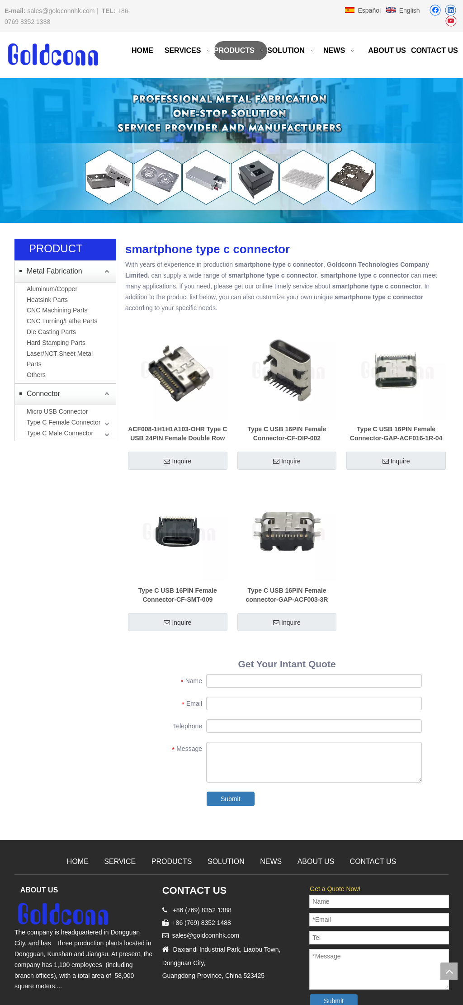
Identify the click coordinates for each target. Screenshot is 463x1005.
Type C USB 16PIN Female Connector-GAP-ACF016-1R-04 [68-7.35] (396, 434)
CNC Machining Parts (57, 310)
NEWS (271, 861)
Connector (43, 393)
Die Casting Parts (51, 331)
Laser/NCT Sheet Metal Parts (60, 359)
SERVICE (120, 861)
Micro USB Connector (57, 411)
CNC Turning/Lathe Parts (62, 321)
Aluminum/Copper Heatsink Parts (52, 294)
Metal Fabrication (54, 271)
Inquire (177, 461)
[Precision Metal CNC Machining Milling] (231, 150)
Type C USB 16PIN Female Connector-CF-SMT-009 (177, 595)
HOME (78, 861)
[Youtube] (450, 21)
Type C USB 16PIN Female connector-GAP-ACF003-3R (287, 595)
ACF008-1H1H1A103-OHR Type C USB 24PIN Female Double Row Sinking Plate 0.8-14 (177, 434)
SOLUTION (226, 861)
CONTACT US (373, 861)
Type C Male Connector (60, 433)
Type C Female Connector (63, 422)
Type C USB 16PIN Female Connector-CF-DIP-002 (286, 433)
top (449, 971)
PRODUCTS (171, 861)
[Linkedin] (450, 10)
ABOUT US (316, 861)
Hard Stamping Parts (56, 342)
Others (36, 374)
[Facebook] (435, 10)
